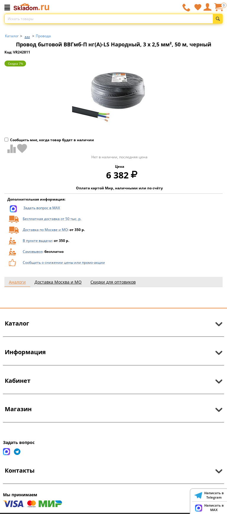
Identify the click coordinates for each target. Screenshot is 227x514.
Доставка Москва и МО (58, 282)
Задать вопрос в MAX (41, 207)
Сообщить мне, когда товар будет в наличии (49, 139)
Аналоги (17, 282)
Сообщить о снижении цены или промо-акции (64, 262)
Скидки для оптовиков (113, 282)
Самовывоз (33, 251)
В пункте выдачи (37, 240)
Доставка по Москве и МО (45, 229)
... (27, 34)
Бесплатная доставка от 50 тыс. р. (52, 218)
